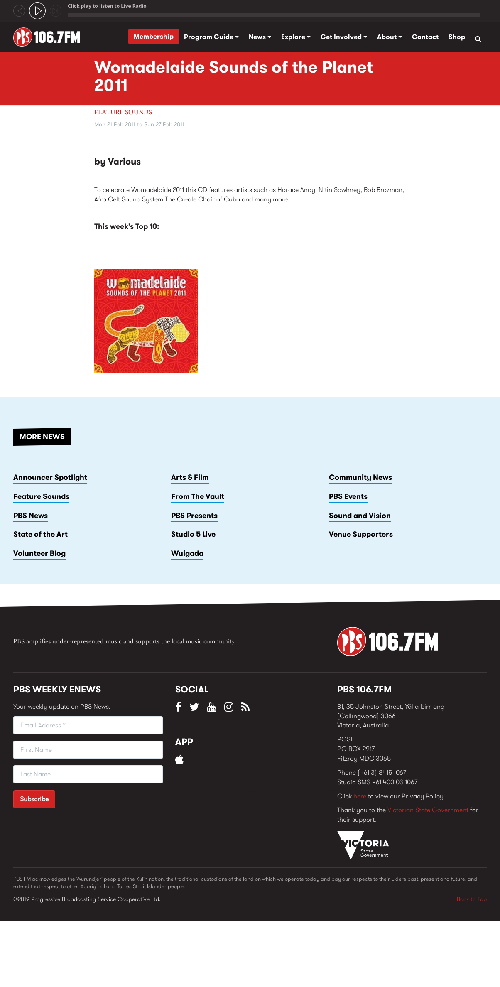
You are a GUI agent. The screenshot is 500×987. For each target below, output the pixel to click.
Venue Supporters (361, 534)
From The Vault (197, 496)
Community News (360, 477)
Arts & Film (190, 477)
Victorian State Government (427, 810)
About (389, 37)
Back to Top (472, 899)
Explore (296, 37)
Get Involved (344, 37)
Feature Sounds (123, 112)
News (260, 37)
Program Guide (211, 37)
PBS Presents (194, 515)
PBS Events (348, 496)
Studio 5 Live (193, 534)
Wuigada (187, 553)
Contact (425, 37)
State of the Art (40, 534)
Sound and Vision (360, 515)
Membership (154, 36)
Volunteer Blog (39, 553)
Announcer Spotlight (50, 477)
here (359, 796)
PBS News (30, 515)
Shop (457, 37)
